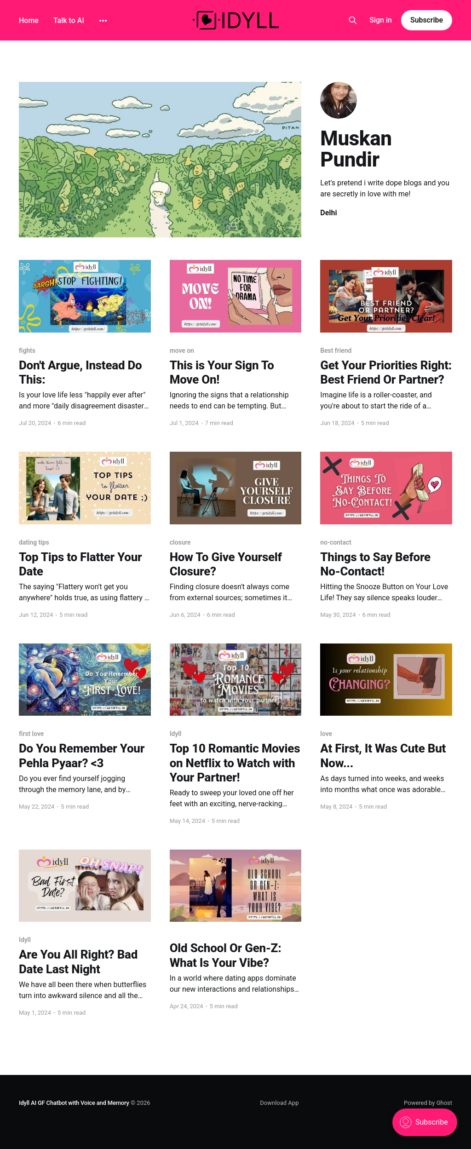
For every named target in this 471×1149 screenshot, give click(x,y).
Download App (279, 1102)
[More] (103, 21)
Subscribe (426, 20)
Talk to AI (68, 20)
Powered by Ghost (428, 1102)
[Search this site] (352, 20)
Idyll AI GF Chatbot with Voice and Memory (74, 1102)
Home (29, 20)
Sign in (380, 20)
